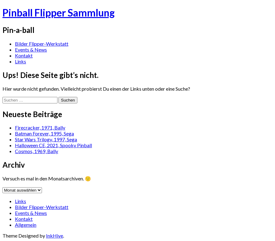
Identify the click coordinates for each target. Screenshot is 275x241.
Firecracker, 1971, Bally (40, 127)
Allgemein (25, 225)
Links (20, 61)
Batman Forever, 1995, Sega (44, 133)
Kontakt (24, 55)
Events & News (31, 49)
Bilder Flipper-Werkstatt (41, 44)
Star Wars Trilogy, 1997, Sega (46, 139)
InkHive (54, 236)
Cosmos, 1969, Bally (36, 151)
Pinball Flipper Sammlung (58, 13)
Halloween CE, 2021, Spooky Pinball (53, 145)
